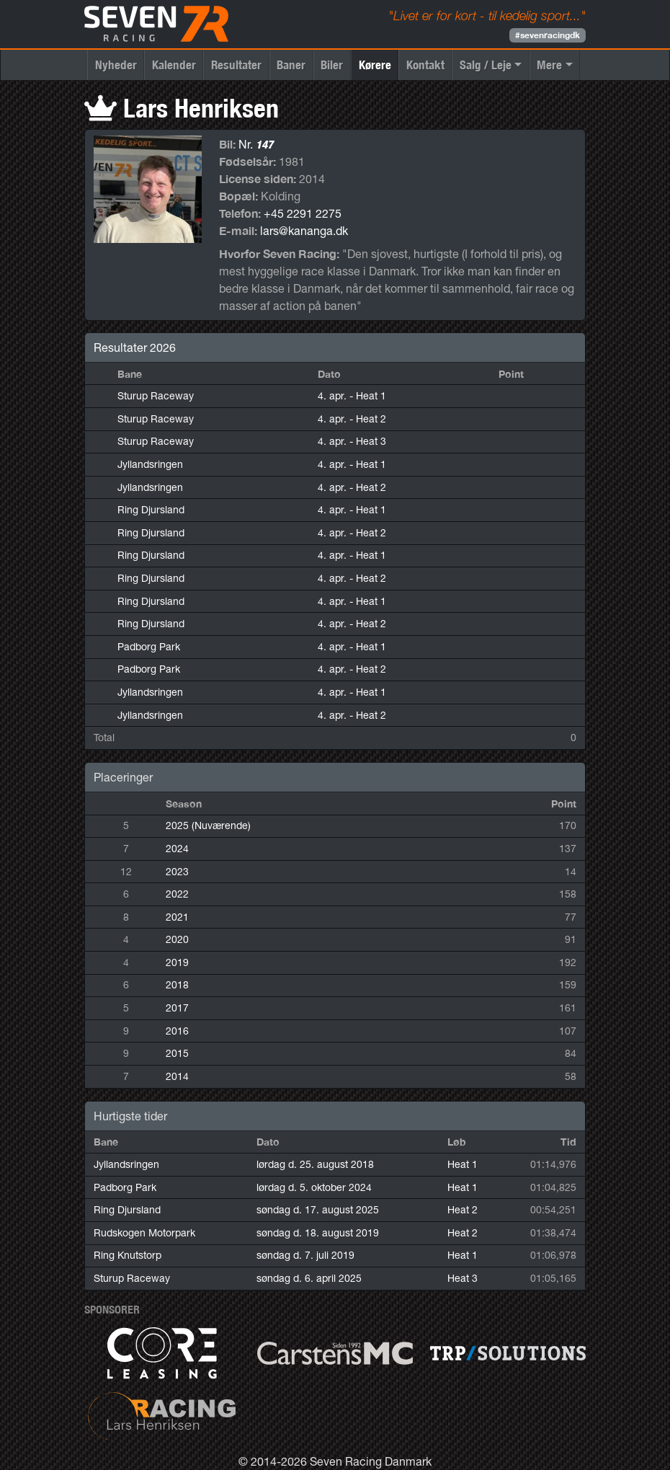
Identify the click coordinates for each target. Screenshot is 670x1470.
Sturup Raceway (155, 396)
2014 (177, 1076)
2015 (177, 1053)
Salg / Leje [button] (486, 64)
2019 (177, 962)
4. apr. (352, 396)
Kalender (174, 64)
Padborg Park (148, 646)
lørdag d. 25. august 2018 (315, 1164)
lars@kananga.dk (304, 230)
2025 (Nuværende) (208, 825)
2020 (177, 939)
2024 (177, 848)
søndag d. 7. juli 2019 (305, 1255)
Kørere (375, 64)
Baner (291, 64)
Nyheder (116, 64)
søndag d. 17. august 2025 (317, 1210)
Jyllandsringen (150, 464)
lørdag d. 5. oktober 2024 (314, 1187)
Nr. (255, 144)
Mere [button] (549, 64)
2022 (177, 894)
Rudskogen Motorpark (144, 1233)
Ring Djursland (150, 509)
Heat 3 (462, 1278)
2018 (177, 985)
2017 (177, 1008)
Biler (332, 64)
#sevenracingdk (547, 35)
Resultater (236, 64)
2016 (177, 1031)
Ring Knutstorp (127, 1255)
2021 (177, 917)
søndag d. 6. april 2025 (309, 1278)
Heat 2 (462, 1210)
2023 (177, 871)
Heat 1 (462, 1164)
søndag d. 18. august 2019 (317, 1233)
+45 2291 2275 (302, 213)
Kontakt (425, 64)
